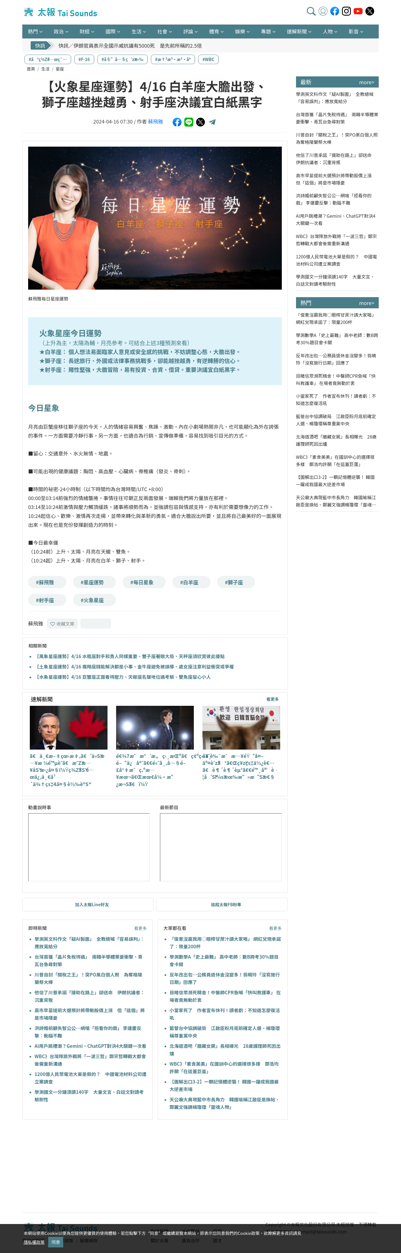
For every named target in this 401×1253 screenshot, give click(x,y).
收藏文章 (62, 623)
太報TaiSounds (61, 12)
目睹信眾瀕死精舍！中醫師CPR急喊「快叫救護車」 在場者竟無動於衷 (336, 379)
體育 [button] (214, 31)
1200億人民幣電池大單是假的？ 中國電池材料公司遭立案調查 (336, 260)
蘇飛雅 (155, 121)
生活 (45, 69)
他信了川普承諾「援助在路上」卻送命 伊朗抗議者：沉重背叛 (336, 159)
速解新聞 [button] (297, 31)
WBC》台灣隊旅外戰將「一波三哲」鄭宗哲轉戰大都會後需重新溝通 (336, 240)
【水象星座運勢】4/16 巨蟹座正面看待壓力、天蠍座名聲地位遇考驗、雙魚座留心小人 (123, 676)
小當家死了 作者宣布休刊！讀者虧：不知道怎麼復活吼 (336, 399)
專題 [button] (266, 31)
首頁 (31, 69)
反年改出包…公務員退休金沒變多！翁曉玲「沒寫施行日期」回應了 (336, 359)
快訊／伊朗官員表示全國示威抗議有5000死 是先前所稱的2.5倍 (130, 45)
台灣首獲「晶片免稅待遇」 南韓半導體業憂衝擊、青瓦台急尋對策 (337, 118)
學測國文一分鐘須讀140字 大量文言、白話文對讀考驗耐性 (335, 280)
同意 (56, 1242)
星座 (60, 69)
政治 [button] (59, 31)
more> (366, 82)
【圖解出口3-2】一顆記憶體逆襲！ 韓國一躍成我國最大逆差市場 (335, 481)
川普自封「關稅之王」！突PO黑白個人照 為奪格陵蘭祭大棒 (337, 138)
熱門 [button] (33, 31)
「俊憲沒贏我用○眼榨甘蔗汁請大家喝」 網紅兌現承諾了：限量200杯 (336, 318)
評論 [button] (188, 31)
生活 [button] (136, 31)
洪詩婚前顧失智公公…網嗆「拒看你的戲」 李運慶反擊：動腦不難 (334, 199)
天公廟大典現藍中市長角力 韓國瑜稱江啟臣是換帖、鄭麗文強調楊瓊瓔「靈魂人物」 (336, 501)
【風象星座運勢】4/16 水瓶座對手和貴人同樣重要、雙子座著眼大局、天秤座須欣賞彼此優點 (130, 656)
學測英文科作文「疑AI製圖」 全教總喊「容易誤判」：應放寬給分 (334, 98)
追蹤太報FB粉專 (226, 904)
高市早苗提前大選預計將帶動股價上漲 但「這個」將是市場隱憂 (336, 179)
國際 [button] (111, 31)
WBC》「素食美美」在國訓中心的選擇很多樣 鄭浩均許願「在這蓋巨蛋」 (335, 460)
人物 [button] (328, 31)
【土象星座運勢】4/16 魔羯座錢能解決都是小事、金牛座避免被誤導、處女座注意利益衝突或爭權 (134, 666)
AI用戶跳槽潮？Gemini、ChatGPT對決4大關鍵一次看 (90, 1046)
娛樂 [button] (240, 31)
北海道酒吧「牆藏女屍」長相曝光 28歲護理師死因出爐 (336, 440)
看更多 (272, 699)
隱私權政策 (34, 1242)
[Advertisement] (73, 1167)
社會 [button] (162, 31)
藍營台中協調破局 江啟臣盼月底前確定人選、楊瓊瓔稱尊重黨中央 (336, 420)
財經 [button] (85, 31)
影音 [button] (354, 31)
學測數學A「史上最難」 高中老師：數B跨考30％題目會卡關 (337, 339)
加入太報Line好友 (92, 904)
